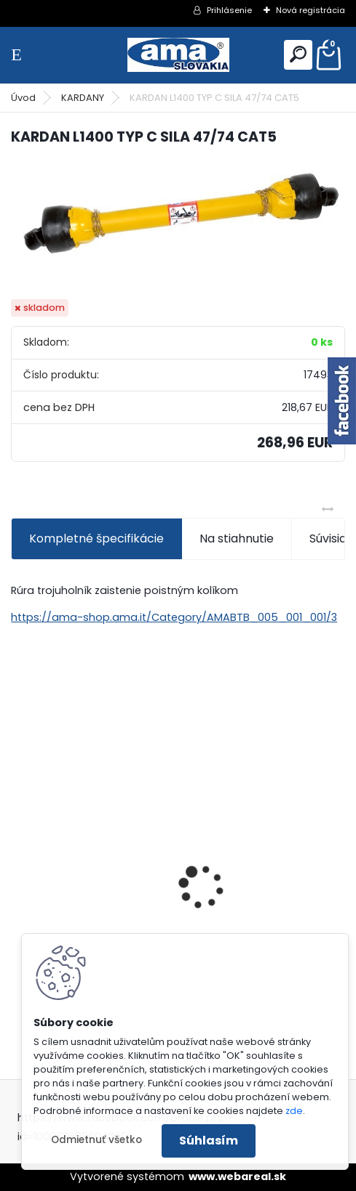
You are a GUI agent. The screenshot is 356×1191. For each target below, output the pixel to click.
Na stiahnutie (236, 538)
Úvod (23, 98)
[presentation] (18, 861)
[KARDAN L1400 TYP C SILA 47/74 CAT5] (178, 212)
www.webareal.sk (237, 1176)
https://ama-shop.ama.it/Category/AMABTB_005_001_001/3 (174, 617)
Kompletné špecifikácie (96, 538)
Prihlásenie (229, 10)
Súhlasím (208, 1140)
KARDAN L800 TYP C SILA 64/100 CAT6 (262, 879)
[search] (298, 54)
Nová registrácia (310, 10)
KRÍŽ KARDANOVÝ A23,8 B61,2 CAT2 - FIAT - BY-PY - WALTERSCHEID (90, 796)
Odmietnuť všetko (96, 1140)
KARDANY (82, 98)
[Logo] (178, 54)
